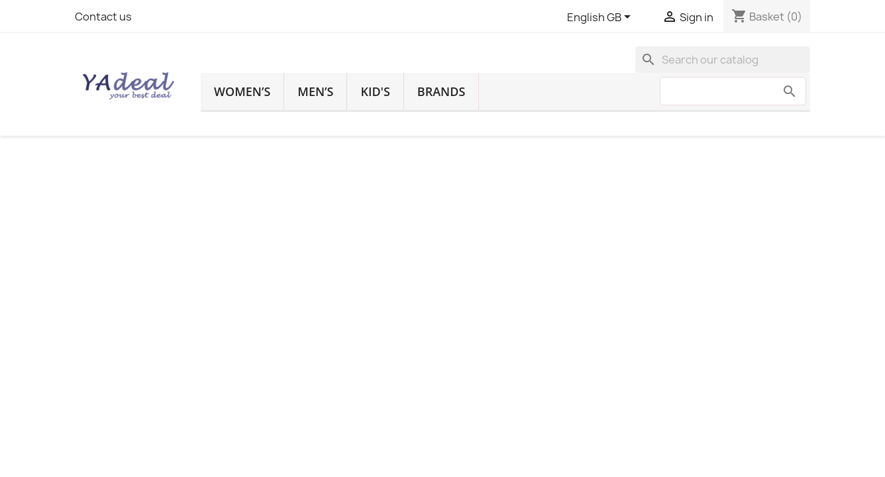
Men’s (315, 91)
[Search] (722, 59)
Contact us (103, 16)
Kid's (375, 91)
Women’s (242, 91)
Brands (441, 91)
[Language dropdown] (601, 18)
